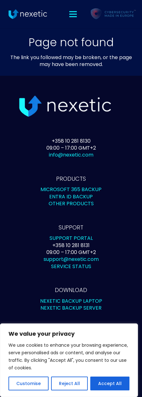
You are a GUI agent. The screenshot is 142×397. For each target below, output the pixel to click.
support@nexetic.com (71, 259)
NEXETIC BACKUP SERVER (71, 308)
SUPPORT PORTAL (71, 238)
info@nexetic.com (71, 154)
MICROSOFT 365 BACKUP (71, 189)
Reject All (69, 383)
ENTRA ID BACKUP (71, 196)
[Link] (27, 14)
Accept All (110, 383)
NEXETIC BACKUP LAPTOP (71, 301)
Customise (28, 383)
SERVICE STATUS (71, 266)
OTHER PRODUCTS (71, 203)
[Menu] (73, 14)
